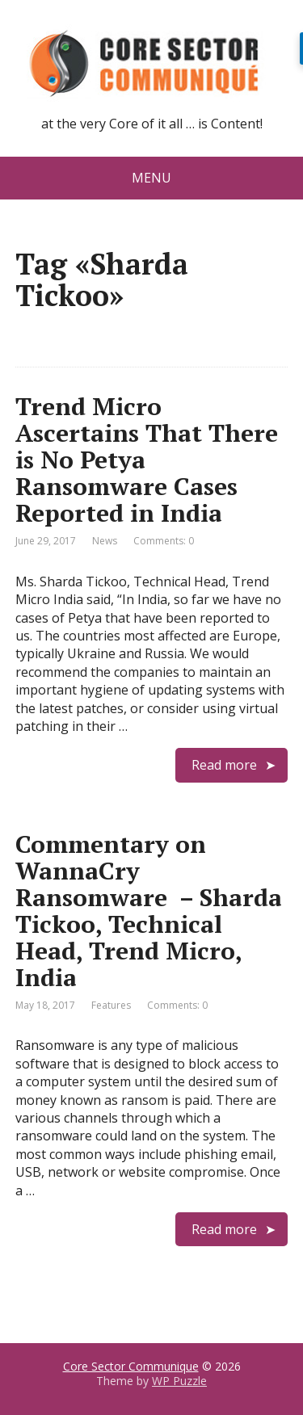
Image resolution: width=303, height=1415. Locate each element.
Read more (224, 765)
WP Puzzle (179, 1380)
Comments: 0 (163, 541)
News (104, 541)
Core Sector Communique (131, 1366)
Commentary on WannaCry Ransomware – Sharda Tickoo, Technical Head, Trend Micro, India (148, 910)
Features (111, 1005)
